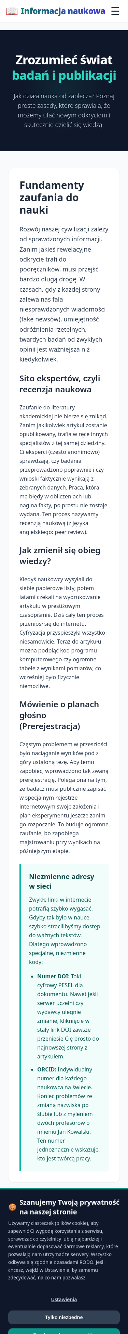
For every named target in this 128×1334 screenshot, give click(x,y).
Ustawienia (64, 1327)
